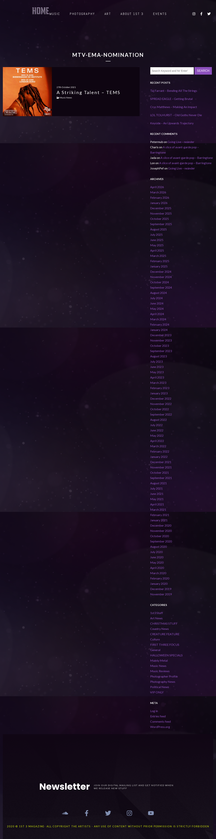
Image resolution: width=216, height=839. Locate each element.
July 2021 (156, 488)
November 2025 (161, 213)
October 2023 (159, 345)
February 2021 (159, 515)
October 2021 (159, 472)
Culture (155, 639)
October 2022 (159, 409)
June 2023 (156, 367)
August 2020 (158, 546)
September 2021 (161, 478)
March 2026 (158, 192)
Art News (156, 618)
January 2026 (159, 203)
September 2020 (161, 541)
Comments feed (160, 721)
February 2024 (159, 324)
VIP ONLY (157, 692)
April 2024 (157, 314)
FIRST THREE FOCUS (164, 644)
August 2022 (158, 419)
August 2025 (158, 229)
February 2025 (159, 261)
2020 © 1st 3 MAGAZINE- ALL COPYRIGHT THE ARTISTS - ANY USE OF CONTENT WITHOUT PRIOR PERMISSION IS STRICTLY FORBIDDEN (108, 826)
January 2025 (159, 266)
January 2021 (159, 520)
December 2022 (160, 398)
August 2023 (158, 356)
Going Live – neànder (181, 142)
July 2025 (156, 234)
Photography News (162, 681)
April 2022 (157, 441)
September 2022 (161, 414)
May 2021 (157, 499)
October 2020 (159, 536)
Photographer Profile (164, 676)
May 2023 (157, 372)
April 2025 (157, 250)
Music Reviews (160, 671)
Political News (159, 687)
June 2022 (156, 430)
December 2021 (160, 462)
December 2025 (160, 208)
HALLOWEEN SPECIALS (166, 655)
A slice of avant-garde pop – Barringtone (187, 157)
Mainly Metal (159, 660)
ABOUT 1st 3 (132, 14)
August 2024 (158, 292)
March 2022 (158, 446)
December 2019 (160, 589)
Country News (159, 628)
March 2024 (158, 319)
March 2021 (158, 509)
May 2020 (157, 562)
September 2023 (161, 351)
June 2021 (156, 493)
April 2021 (157, 504)
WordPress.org (160, 727)
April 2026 (157, 187)
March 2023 (158, 382)
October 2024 (159, 282)
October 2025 (159, 218)
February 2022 (159, 451)
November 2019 (161, 594)
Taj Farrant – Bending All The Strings (173, 90)
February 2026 (159, 197)
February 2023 (159, 388)
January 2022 (159, 456)
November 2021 (161, 467)
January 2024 (159, 329)
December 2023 (160, 335)
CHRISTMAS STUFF (164, 623)
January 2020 (159, 583)
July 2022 (156, 425)
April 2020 (157, 567)
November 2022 (161, 404)
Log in (154, 711)
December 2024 (160, 271)
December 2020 (160, 525)
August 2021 (158, 483)
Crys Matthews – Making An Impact (173, 107)
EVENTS (160, 14)
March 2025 (158, 255)
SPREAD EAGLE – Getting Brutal (171, 98)
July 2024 (156, 298)
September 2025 (161, 224)
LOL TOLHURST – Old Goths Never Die (176, 115)
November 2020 (161, 530)
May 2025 (157, 245)
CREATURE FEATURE (164, 634)
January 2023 (159, 393)
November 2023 (161, 340)
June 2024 (156, 303)
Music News (158, 665)
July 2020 (156, 552)
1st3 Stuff (156, 613)
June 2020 (156, 557)
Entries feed (158, 716)
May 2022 (157, 435)
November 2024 (161, 277)
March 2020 (158, 573)
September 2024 (161, 287)
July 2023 (156, 361)
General (155, 650)
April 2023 (157, 377)
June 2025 (156, 240)
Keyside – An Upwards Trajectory (172, 123)
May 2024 (157, 308)
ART (108, 14)
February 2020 (159, 578)
